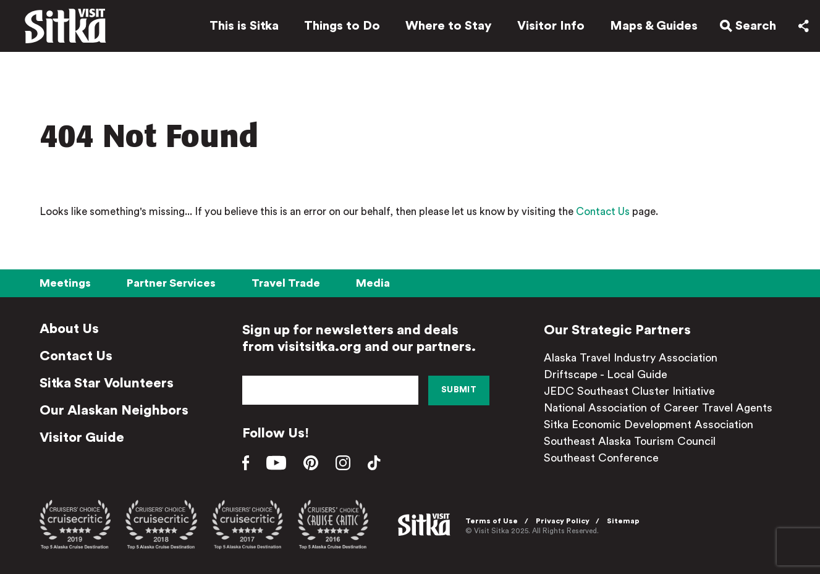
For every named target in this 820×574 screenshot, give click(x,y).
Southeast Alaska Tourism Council (630, 441)
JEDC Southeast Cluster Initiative (629, 391)
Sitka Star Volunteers (107, 383)
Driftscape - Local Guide (605, 374)
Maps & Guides (654, 26)
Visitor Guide (82, 437)
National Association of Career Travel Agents (658, 407)
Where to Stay (448, 26)
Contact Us (603, 211)
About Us (69, 329)
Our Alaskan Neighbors (114, 410)
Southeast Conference (601, 457)
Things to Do (342, 26)
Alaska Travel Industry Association (630, 357)
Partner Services (171, 283)
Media (373, 283)
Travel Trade (285, 283)
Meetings (65, 283)
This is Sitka (244, 26)
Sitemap (623, 521)
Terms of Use (491, 521)
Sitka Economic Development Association (648, 424)
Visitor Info (551, 26)
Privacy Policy (563, 521)
